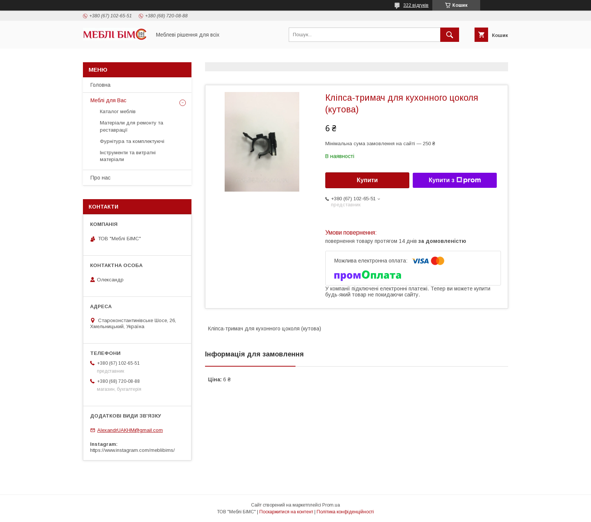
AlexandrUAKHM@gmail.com (130, 430)
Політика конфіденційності (345, 511)
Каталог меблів (118, 111)
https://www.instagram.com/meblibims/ (132, 450)
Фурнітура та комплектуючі (132, 141)
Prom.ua (331, 505)
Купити (367, 180)
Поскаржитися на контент (286, 511)
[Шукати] (449, 35)
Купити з (455, 180)
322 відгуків (416, 5)
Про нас (100, 178)
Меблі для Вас (108, 100)
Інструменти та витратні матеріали (128, 156)
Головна (100, 85)
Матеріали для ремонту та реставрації (131, 126)
